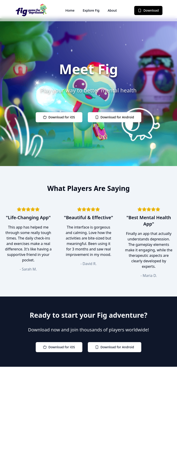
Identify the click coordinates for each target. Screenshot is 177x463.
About (112, 10)
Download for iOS (59, 117)
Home (69, 10)
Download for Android (114, 117)
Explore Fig (91, 10)
